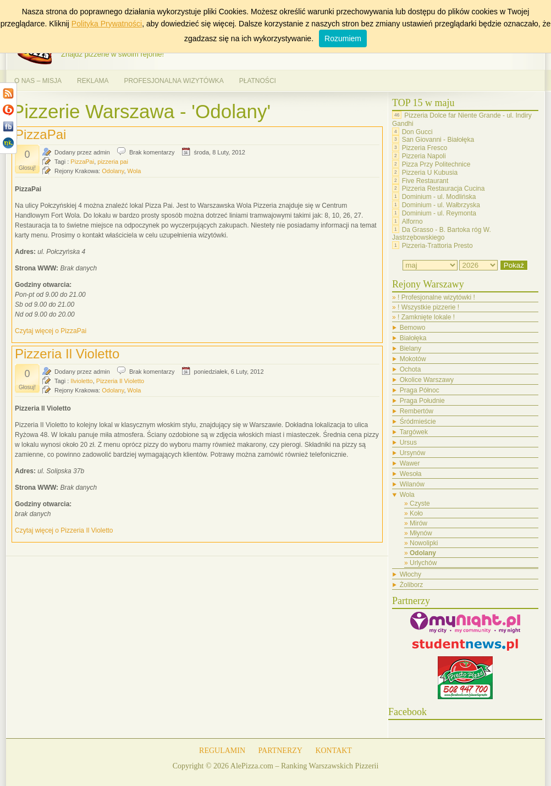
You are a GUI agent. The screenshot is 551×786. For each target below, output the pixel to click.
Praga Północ (419, 390)
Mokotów (413, 359)
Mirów (418, 523)
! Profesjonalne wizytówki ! (436, 297)
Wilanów (412, 484)
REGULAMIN (222, 750)
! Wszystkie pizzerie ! (428, 307)
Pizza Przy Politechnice (436, 164)
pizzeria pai (112, 161)
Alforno (412, 221)
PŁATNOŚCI (257, 81)
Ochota (410, 369)
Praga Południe (422, 401)
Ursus (408, 442)
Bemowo (413, 327)
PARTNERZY (280, 750)
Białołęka (413, 338)
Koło (416, 513)
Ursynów (413, 453)
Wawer (410, 463)
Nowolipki (424, 543)
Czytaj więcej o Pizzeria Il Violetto (64, 530)
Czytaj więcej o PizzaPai (50, 331)
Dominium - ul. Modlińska (439, 197)
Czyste (420, 503)
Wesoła (411, 474)
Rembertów (416, 411)
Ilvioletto (81, 381)
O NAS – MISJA (38, 81)
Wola (134, 171)
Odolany (113, 171)
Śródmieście (418, 421)
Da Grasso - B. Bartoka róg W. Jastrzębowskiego (441, 233)
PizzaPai (40, 134)
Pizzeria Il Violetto (67, 353)
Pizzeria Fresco (425, 148)
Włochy (410, 574)
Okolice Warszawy (427, 380)
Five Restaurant (425, 180)
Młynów (421, 533)
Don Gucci (417, 131)
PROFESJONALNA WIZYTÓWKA (173, 81)
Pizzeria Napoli (424, 156)
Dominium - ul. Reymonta (439, 213)
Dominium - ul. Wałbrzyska (441, 205)
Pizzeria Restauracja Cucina (443, 188)
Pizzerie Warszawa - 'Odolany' (141, 111)
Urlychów (423, 563)
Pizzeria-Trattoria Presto (437, 246)
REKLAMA (92, 81)
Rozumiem (342, 38)
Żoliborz (411, 585)
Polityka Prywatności (106, 23)
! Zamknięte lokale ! (426, 317)
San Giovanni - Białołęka (438, 139)
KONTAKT (333, 750)
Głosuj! (27, 168)
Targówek (414, 432)
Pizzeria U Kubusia (430, 172)
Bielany (410, 348)
